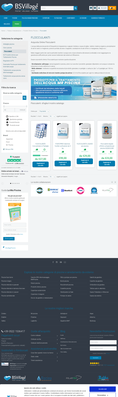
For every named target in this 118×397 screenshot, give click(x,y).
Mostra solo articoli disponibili (16, 131)
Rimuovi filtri (8, 149)
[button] (102, 8)
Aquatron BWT (65, 321)
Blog (62, 331)
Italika (3, 321)
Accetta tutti (103, 377)
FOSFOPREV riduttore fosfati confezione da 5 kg (63, 146)
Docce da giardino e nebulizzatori (42, 298)
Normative (63, 345)
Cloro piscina (7, 48)
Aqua (91, 313)
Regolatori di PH (8, 61)
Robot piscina (35, 283)
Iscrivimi (95, 358)
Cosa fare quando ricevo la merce (44, 353)
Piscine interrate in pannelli (10, 285)
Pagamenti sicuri (10, 335)
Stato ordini (44, 357)
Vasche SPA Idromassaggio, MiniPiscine (40, 278)
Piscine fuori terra (7, 277)
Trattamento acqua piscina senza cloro (14, 77)
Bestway (93, 321)
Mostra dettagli (29, 393)
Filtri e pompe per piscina (68, 277)
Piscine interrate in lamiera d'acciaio (13, 288)
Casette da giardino (96, 281)
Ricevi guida (9, 238)
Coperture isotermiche (38, 290)
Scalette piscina (65, 288)
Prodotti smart (12, 125)
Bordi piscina (64, 281)
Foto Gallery (63, 352)
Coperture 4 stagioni (37, 294)
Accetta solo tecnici (102, 389)
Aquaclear (9, 139)
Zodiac (3, 313)
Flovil (7, 142)
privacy (21, 234)
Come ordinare (44, 336)
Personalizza (102, 383)
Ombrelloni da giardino (97, 285)
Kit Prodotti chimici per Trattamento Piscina (10, 56)
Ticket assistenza (44, 361)
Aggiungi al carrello (40, 164)
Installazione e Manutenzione (68, 342)
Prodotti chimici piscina (38, 287)
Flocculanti (8, 51)
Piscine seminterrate (8, 296)
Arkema (92, 317)
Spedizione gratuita (14, 119)
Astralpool (63, 313)
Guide (62, 335)
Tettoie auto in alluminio (97, 288)
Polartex (33, 317)
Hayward (63, 317)
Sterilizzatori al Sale (66, 292)
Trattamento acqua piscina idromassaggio (12, 71)
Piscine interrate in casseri (9, 292)
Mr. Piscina (9, 145)
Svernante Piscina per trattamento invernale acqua (14, 65)
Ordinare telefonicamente (44, 343)
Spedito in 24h (12, 116)
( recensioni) (108, 365)
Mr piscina (34, 313)
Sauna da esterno (95, 296)
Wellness (62, 338)
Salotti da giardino (96, 277)
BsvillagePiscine (10, 248)
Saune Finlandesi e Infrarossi (99, 292)
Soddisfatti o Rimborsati (14, 350)
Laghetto (34, 321)
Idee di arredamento (65, 348)
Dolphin (3, 317)
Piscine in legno (6, 281)
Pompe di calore (65, 296)
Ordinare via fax (44, 339)
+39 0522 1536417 (13, 331)
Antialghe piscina (8, 44)
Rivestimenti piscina (66, 285)
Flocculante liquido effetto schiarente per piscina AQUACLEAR (106, 146)
